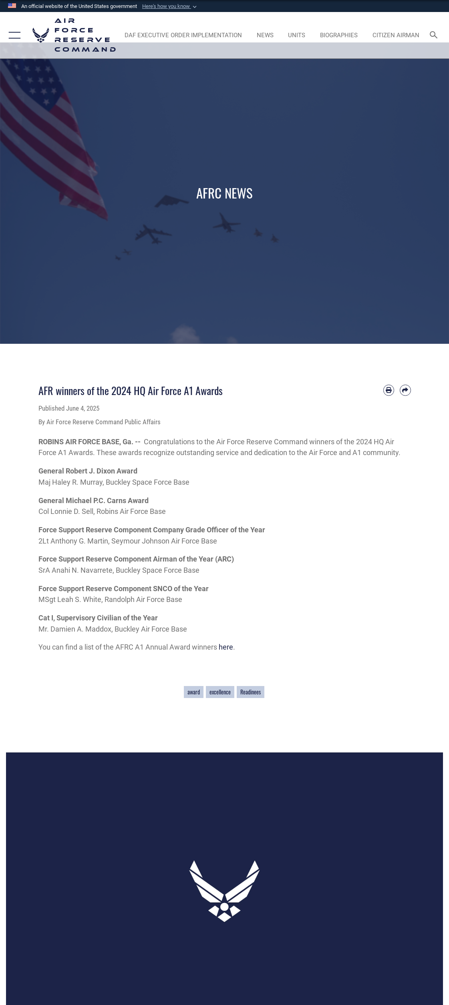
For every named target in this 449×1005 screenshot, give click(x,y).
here (226, 647)
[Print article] (389, 390)
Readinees (250, 692)
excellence (220, 692)
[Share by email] (405, 390)
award (193, 692)
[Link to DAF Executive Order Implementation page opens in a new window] (183, 35)
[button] (170, 6)
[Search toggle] (435, 35)
